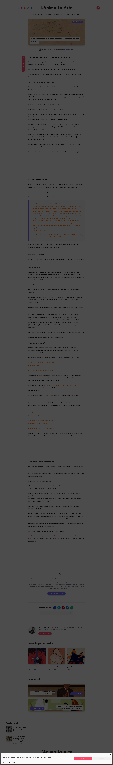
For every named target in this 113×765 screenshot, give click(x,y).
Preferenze (102, 758)
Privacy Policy (12, 762)
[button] (110, 755)
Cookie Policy (5, 762)
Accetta (83, 758)
